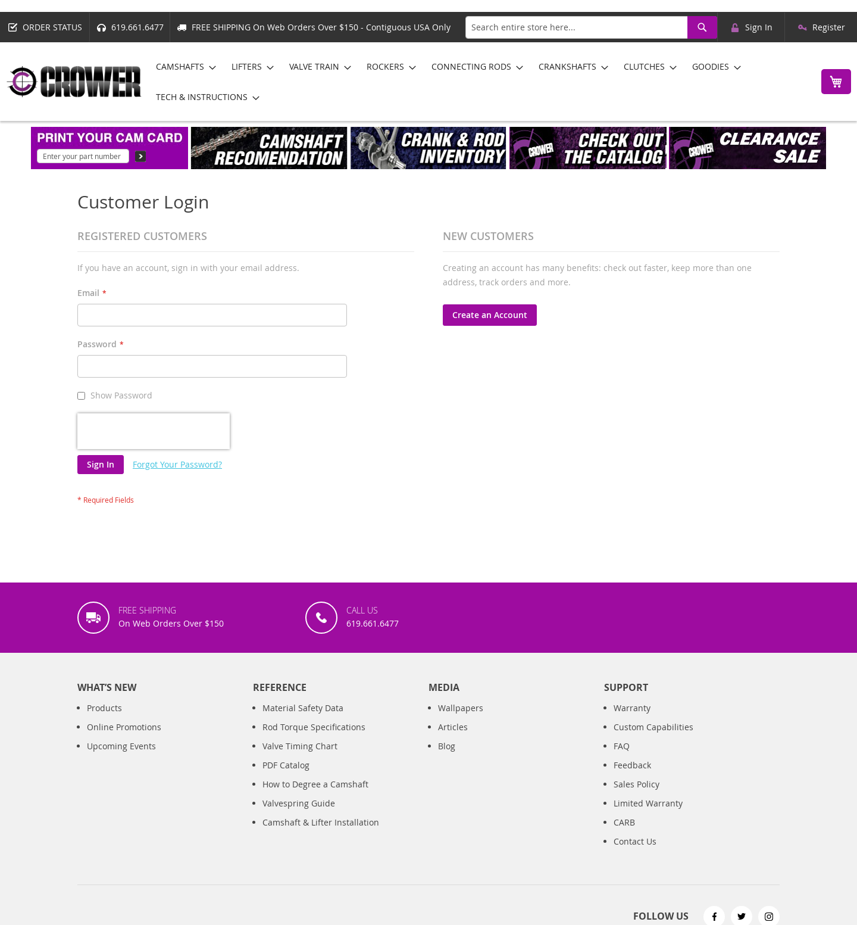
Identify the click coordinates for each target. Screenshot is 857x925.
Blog (446, 692)
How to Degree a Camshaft (315, 730)
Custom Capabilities (653, 673)
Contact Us (635, 787)
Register (828, 27)
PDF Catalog (285, 711)
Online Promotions (124, 673)
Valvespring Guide (298, 749)
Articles (453, 673)
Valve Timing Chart (299, 692)
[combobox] (591, 27)
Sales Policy (636, 730)
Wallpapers (460, 654)
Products (104, 654)
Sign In (758, 27)
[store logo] (74, 82)
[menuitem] (182, 66)
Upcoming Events (121, 692)
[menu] (478, 81)
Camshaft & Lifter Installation (320, 768)
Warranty (632, 654)
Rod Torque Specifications (313, 673)
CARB (624, 768)
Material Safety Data (302, 654)
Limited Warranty (648, 749)
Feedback (632, 711)
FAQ (622, 692)
